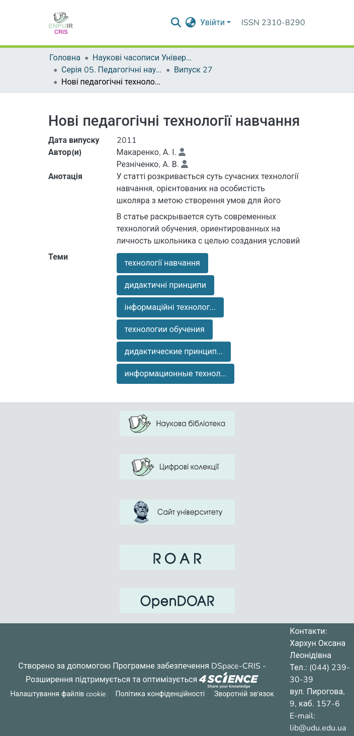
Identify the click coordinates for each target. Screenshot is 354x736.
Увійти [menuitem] (212, 22)
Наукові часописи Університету (143, 57)
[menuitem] (191, 23)
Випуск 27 (193, 69)
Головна (64, 57)
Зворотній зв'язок (244, 694)
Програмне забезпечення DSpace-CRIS (186, 666)
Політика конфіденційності (160, 694)
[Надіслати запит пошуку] (176, 23)
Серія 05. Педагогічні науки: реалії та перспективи (111, 69)
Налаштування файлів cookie (58, 694)
